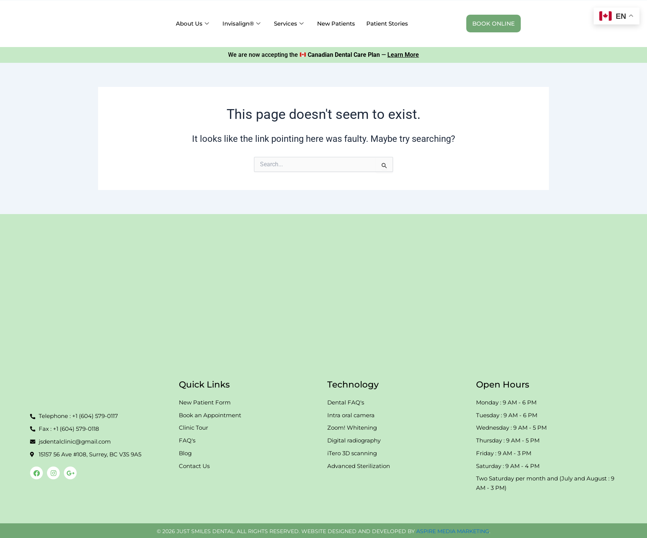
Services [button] (289, 23)
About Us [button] (192, 23)
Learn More (403, 54)
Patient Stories (387, 23)
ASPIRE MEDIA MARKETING (452, 531)
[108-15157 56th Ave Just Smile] (323, 291)
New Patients (336, 23)
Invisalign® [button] (241, 23)
